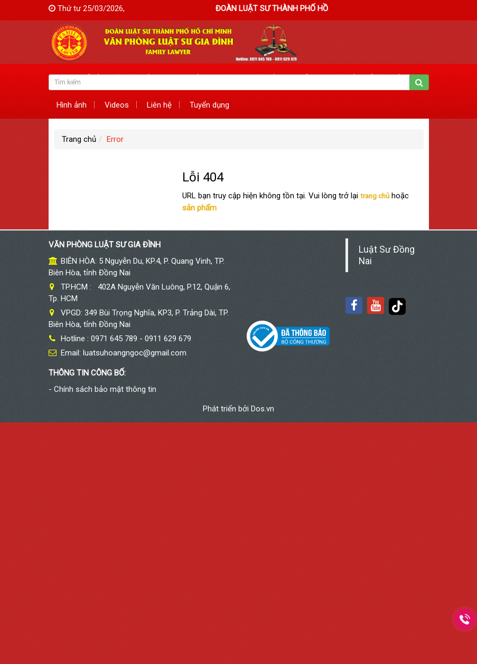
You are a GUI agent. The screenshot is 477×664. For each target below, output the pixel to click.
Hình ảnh (72, 105)
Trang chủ (79, 139)
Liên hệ (159, 105)
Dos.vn (262, 408)
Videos (117, 105)
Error (115, 139)
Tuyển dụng (209, 105)
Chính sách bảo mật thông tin (105, 389)
